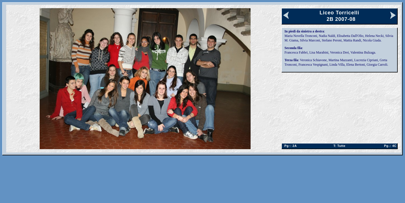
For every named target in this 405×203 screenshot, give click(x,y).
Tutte (339, 145)
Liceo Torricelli (339, 13)
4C (389, 145)
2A (289, 145)
